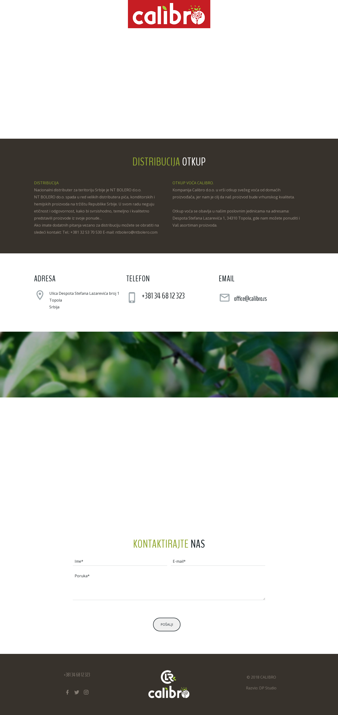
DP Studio (268, 688)
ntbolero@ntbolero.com (136, 232)
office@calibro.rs (250, 298)
